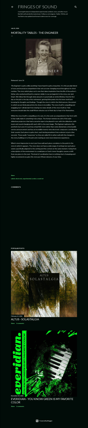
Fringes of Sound (37, 6)
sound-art (40, 178)
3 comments (20, 323)
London (34, 178)
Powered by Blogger (44, 421)
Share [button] (13, 175)
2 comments (20, 406)
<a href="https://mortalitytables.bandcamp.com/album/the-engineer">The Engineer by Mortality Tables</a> (44, 165)
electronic (19, 178)
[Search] (75, 6)
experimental (27, 178)
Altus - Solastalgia (25, 319)
